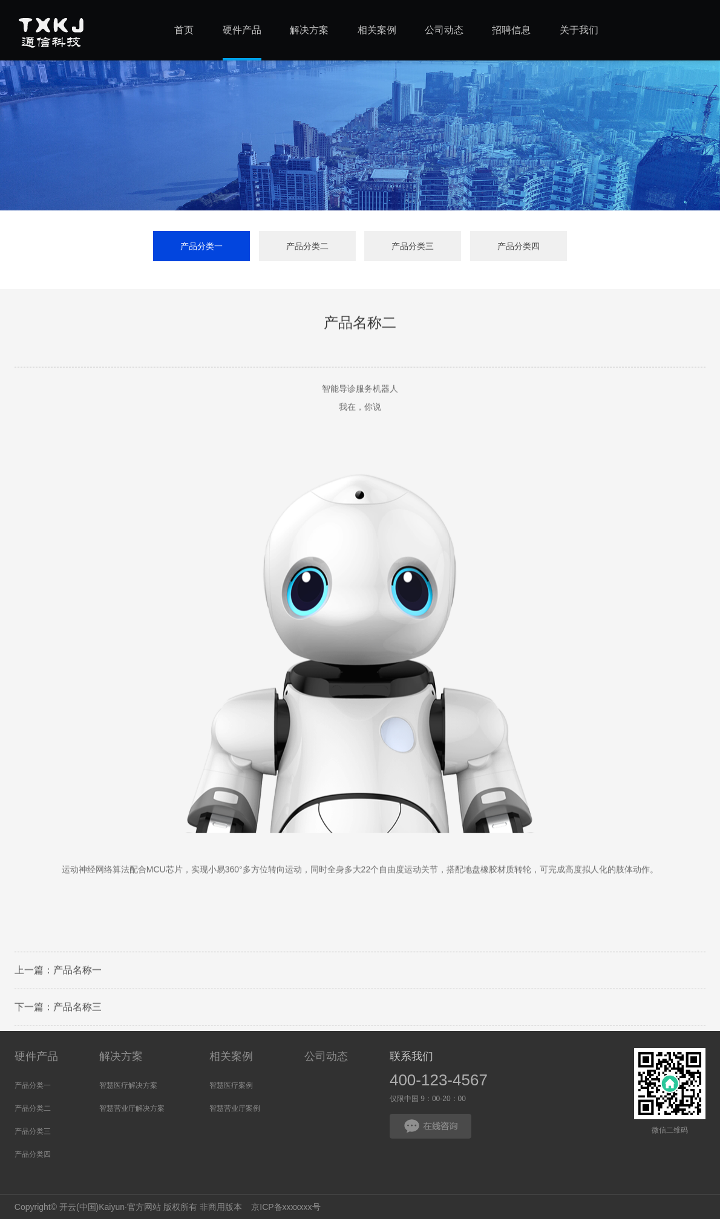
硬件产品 (36, 1056)
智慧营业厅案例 (234, 1108)
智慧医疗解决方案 (128, 1085)
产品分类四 (518, 247)
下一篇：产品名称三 (58, 1009)
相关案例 (231, 1056)
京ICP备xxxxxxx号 (285, 1207)
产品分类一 (201, 247)
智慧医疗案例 (231, 1085)
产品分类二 (307, 247)
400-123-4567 (439, 1080)
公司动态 (326, 1056)
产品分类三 (412, 247)
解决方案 (121, 1056)
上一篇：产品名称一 (58, 972)
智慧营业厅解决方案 (132, 1108)
